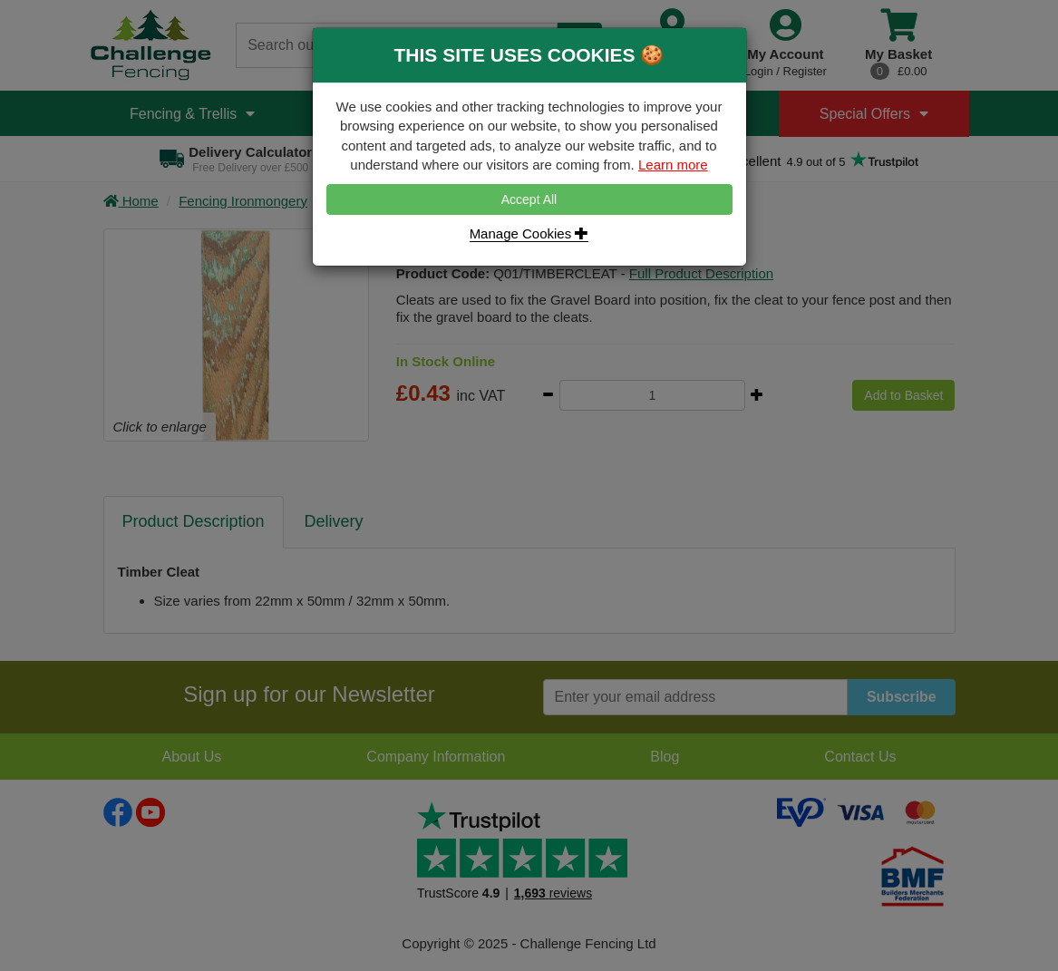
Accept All (529, 199)
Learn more (673, 164)
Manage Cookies (529, 233)
